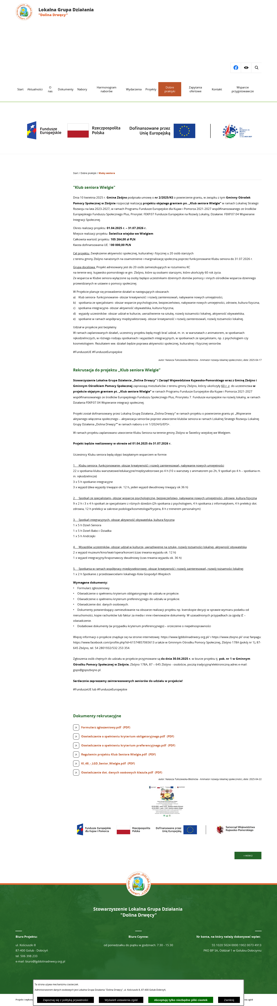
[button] (167, 816)
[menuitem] (20, 89)
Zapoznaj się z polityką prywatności (65, 1000)
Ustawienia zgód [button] (244, 999)
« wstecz (248, 855)
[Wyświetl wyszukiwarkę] (235, 68)
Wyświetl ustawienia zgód (121, 1000)
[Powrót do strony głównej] (75, 173)
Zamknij (229, 1000)
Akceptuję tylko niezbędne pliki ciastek (181, 1000)
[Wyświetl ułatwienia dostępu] (246, 68)
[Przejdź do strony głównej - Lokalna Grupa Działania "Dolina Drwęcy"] (57, 12)
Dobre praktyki (88, 173)
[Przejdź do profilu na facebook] (256, 68)
